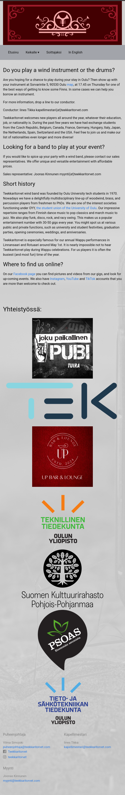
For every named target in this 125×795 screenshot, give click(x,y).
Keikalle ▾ (32, 52)
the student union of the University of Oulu (66, 208)
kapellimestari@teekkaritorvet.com (87, 747)
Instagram (57, 279)
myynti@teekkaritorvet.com (21, 780)
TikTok (90, 279)
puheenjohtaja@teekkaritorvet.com (26, 747)
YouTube (72, 279)
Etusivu (13, 52)
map (70, 85)
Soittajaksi (53, 52)
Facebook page (24, 274)
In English (76, 52)
